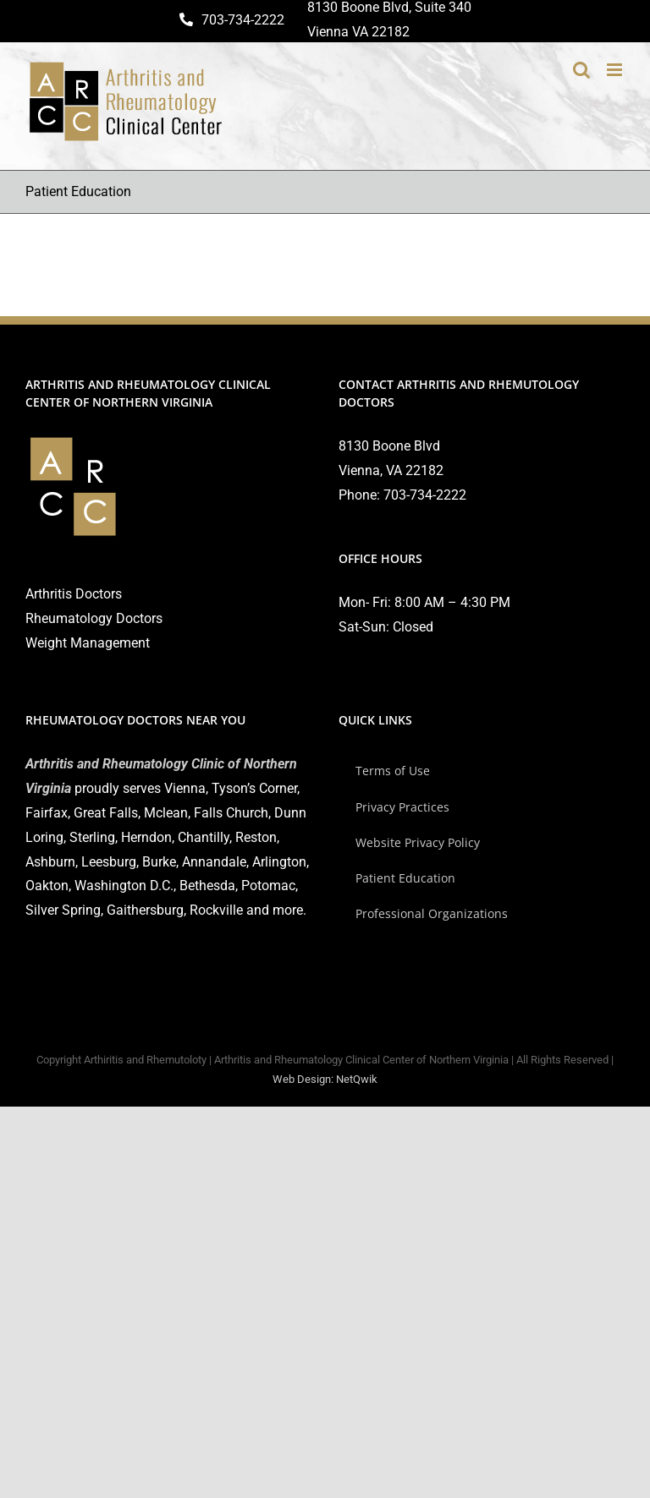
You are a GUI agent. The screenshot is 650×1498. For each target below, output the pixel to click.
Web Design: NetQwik (325, 1079)
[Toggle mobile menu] (616, 70)
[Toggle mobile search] (581, 70)
